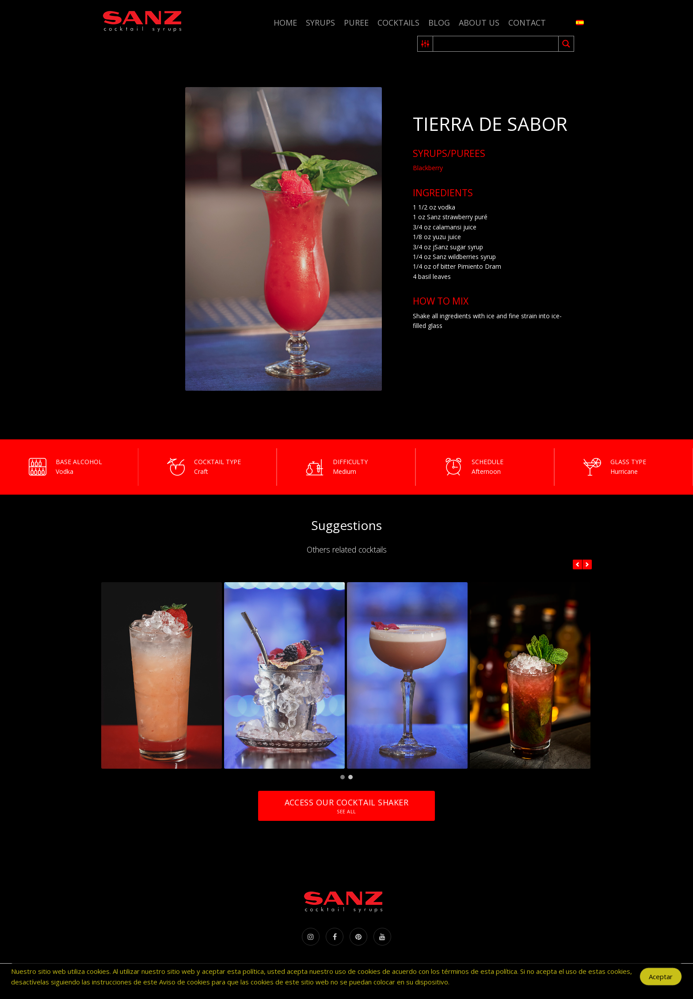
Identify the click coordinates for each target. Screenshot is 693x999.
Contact (527, 22)
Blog (439, 22)
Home (285, 22)
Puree (356, 22)
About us (479, 22)
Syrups (320, 22)
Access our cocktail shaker (346, 806)
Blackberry (428, 168)
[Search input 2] (496, 44)
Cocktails (398, 22)
